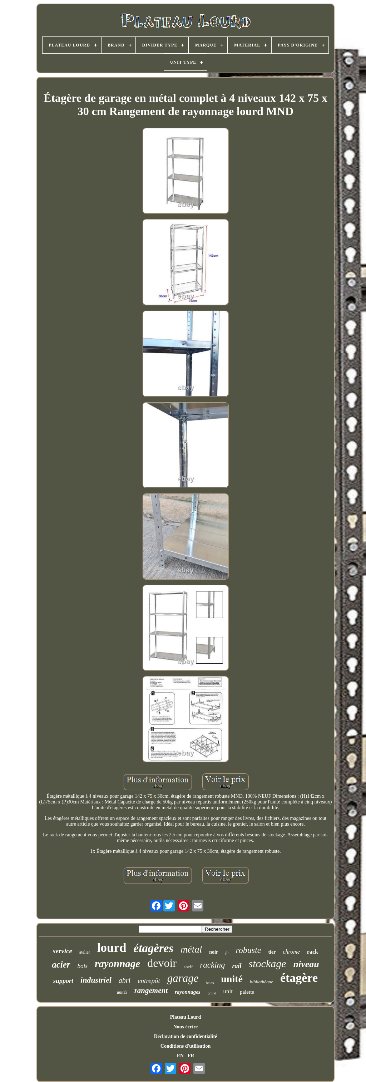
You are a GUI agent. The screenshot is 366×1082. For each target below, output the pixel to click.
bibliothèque (261, 981)
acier (61, 964)
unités (122, 992)
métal (191, 949)
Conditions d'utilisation (185, 1046)
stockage (267, 963)
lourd (112, 948)
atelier (84, 952)
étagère (299, 977)
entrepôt (149, 980)
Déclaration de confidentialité (185, 1036)
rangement (151, 990)
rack (312, 952)
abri (124, 980)
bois (83, 966)
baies (210, 982)
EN (180, 1055)
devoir (162, 962)
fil (226, 953)
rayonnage (117, 963)
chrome (291, 952)
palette (247, 992)
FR (191, 1055)
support (63, 980)
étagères (154, 948)
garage (183, 978)
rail (237, 965)
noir (213, 952)
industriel (96, 979)
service (62, 951)
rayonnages (188, 992)
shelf (188, 966)
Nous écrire (185, 1026)
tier (272, 952)
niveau (306, 964)
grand (212, 993)
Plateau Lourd (185, 1017)
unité (232, 978)
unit (228, 991)
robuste (248, 950)
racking (212, 964)
